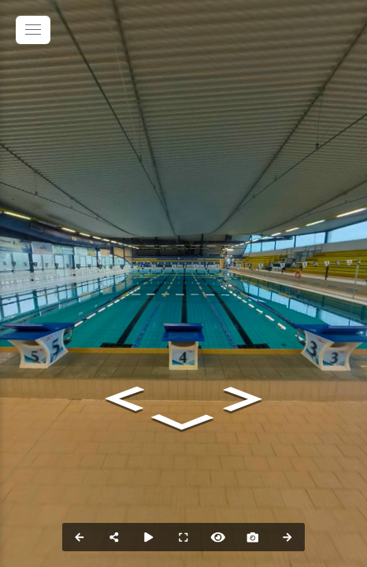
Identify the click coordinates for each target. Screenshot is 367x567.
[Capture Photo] (252, 537)
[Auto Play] (149, 537)
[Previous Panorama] (79, 537)
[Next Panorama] (287, 537)
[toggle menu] (33, 30)
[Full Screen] (183, 537)
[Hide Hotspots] (218, 537)
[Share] (114, 537)
